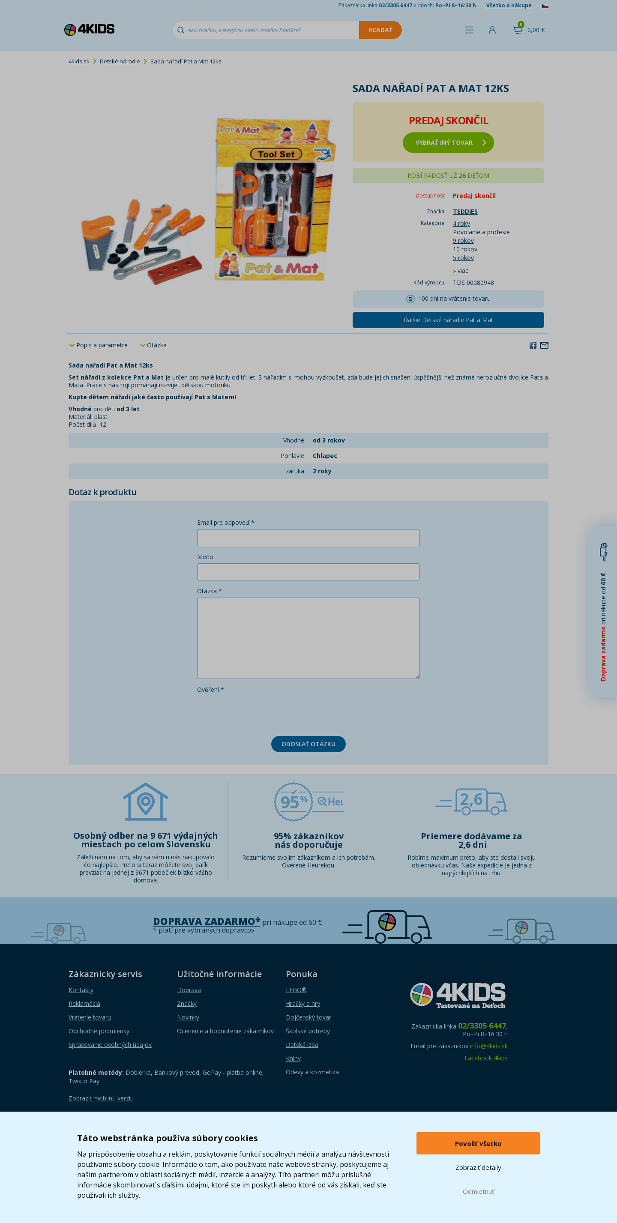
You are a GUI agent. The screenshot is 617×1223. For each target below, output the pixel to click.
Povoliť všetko (478, 1143)
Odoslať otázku (308, 744)
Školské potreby (308, 1031)
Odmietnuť (478, 1191)
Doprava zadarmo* (207, 921)
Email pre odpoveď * (226, 522)
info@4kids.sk (489, 1046)
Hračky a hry (303, 1003)
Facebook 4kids (486, 1058)
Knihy (293, 1058)
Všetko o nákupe (509, 5)
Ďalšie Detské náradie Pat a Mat (448, 320)
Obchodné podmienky (99, 1031)
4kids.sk (79, 61)
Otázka (157, 345)
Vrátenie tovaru (90, 1017)
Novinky (188, 1017)
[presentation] (262, 713)
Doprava (189, 990)
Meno (205, 557)
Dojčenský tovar (308, 1017)
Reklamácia (84, 1003)
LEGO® (296, 990)
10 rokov (465, 249)
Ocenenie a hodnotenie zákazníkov (225, 1031)
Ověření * (210, 689)
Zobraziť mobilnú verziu (101, 1098)
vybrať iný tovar (451, 142)
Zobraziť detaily (478, 1167)
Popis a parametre (102, 345)
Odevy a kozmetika (312, 1072)
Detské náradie (120, 61)
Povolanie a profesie (481, 232)
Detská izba (302, 1045)
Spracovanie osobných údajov (110, 1045)
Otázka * (209, 591)
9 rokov (463, 240)
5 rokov (463, 258)
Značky (187, 1003)
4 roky (461, 223)
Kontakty (81, 990)
